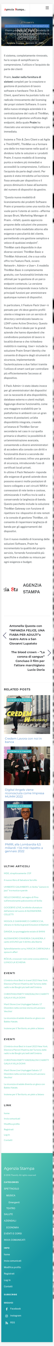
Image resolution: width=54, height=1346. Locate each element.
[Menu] (47, 8)
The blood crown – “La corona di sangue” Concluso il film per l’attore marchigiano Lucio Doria (28, 660)
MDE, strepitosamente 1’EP (17, 873)
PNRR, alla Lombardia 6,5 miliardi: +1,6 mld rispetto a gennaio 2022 (24, 848)
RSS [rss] (9, 1322)
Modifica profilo (12, 1123)
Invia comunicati (12, 1118)
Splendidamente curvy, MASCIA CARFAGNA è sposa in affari (27, 950)
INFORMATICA (40, 26)
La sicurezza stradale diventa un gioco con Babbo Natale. (24, 1020)
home (7, 1113)
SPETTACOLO (11, 1188)
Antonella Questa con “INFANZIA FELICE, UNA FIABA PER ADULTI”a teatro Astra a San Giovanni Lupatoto (27, 634)
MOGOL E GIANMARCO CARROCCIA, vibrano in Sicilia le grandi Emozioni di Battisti (26, 923)
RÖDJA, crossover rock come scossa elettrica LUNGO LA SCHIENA (26, 960)
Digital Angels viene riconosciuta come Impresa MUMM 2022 (24, 793)
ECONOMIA (12, 1227)
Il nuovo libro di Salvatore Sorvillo (20, 880)
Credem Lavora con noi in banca (23, 740)
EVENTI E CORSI (13, 1233)
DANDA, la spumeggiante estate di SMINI (24, 931)
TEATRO (10, 1208)
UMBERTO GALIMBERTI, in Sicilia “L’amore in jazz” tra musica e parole (26, 888)
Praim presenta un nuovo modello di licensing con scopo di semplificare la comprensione (27, 33)
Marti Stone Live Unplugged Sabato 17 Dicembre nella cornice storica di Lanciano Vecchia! (24, 1008)
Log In (7, 1134)
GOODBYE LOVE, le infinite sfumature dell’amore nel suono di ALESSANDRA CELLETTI (23, 911)
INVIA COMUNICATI (14, 1240)
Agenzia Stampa (15, 43)
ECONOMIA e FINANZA (18, 26)
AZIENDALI (10, 1220)
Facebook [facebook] (12, 1308)
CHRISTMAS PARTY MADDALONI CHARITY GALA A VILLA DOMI (26, 996)
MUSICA (10, 1195)
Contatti (8, 1140)
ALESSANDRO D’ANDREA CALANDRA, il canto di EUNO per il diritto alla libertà (24, 940)
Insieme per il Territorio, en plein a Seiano (24, 1028)
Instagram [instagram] (12, 1315)
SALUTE (8, 1214)
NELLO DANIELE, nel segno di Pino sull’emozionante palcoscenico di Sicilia (23, 899)
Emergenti (14, 1202)
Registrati (9, 1129)
